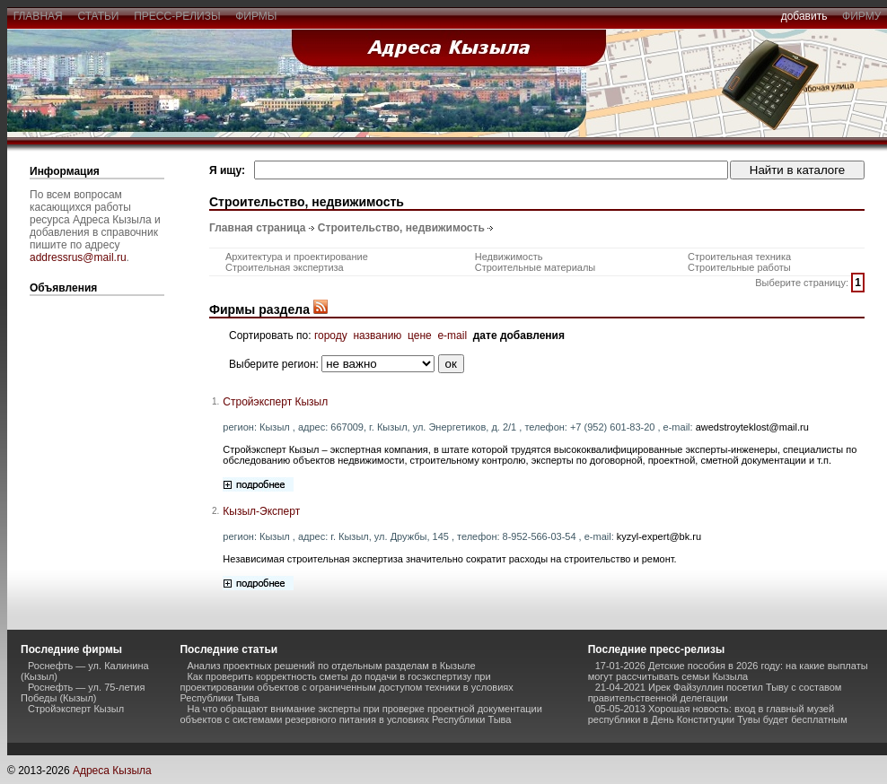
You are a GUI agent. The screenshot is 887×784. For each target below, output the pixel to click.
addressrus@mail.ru (78, 257)
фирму (861, 16)
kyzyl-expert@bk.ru (659, 536)
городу (330, 335)
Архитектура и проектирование (296, 256)
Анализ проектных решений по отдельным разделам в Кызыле (331, 665)
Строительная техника (739, 256)
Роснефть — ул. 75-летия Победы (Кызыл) (83, 692)
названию (377, 335)
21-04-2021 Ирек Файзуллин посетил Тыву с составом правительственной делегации (715, 692)
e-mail (452, 335)
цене (420, 335)
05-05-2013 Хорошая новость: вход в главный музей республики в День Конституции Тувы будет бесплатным (717, 714)
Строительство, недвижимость (401, 228)
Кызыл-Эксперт (261, 511)
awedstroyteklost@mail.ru (752, 427)
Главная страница (257, 228)
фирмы (257, 16)
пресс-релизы (177, 16)
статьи (98, 16)
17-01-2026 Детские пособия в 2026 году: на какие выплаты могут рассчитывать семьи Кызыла (728, 671)
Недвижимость (509, 256)
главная (37, 16)
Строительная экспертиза (284, 267)
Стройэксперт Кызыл (275, 402)
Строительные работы (739, 267)
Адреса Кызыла (112, 770)
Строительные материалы (535, 267)
